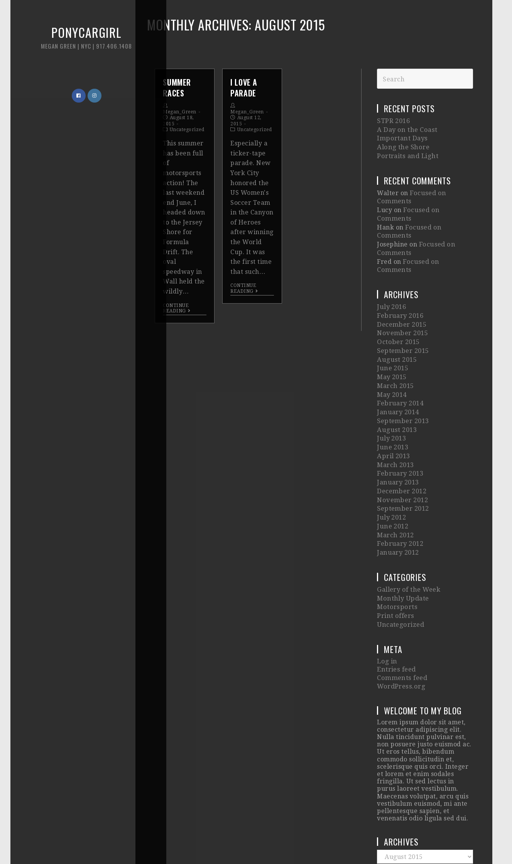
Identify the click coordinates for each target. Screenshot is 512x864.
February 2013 (399, 425)
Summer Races (177, 87)
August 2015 (396, 323)
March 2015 (395, 347)
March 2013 (395, 417)
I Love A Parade (243, 87)
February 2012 (399, 487)
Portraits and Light (407, 151)
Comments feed (401, 612)
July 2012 (391, 463)
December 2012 (401, 440)
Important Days (401, 136)
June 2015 (392, 331)
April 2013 (393, 409)
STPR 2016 (393, 120)
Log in (386, 597)
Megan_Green (179, 112)
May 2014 (392, 355)
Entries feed (396, 605)
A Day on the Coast (406, 128)
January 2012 (397, 495)
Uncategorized (187, 129)
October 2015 (398, 308)
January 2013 (397, 433)
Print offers (395, 554)
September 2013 (402, 378)
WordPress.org (400, 620)
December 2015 (401, 292)
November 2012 (402, 448)
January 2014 (397, 370)
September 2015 (402, 316)
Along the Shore (402, 144)
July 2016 (391, 277)
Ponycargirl (67, 42)
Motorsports (396, 546)
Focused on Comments (437, 203)
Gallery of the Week (408, 531)
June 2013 (392, 401)
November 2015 (402, 300)
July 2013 (391, 394)
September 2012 (402, 456)
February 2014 (399, 362)
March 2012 (395, 479)
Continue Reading (176, 308)
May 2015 (392, 339)
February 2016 (399, 285)
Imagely (387, 842)
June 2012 (392, 472)
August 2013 (396, 386)
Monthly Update (402, 538)
